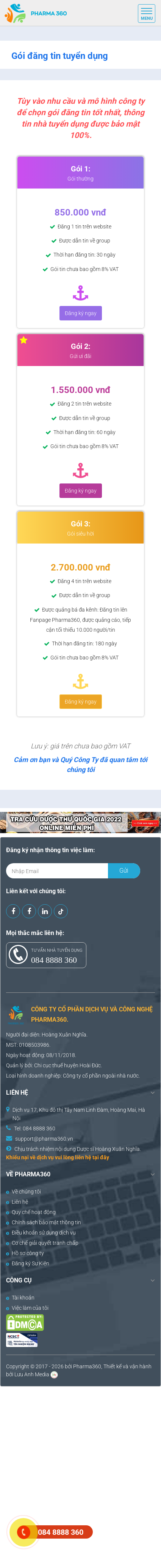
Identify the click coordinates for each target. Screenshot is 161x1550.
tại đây (100, 1157)
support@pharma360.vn (44, 1139)
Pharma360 (87, 1366)
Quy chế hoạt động (31, 1212)
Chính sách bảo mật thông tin (43, 1222)
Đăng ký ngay (81, 313)
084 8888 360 (54, 960)
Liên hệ (17, 1202)
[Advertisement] (80, 1467)
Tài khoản (20, 1298)
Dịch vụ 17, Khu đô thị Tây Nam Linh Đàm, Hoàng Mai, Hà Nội (79, 1114)
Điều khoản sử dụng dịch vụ (41, 1233)
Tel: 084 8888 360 (34, 1128)
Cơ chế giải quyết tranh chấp (42, 1243)
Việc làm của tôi (27, 1308)
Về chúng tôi (23, 1192)
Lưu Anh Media (31, 1374)
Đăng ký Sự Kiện (27, 1263)
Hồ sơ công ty (25, 1253)
